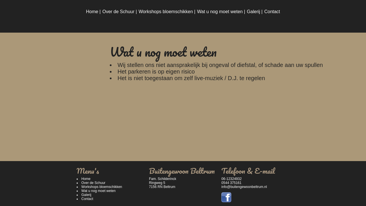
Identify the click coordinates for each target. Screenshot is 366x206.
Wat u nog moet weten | (221, 11)
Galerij (86, 195)
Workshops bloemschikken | (167, 11)
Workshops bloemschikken (101, 187)
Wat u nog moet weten (98, 191)
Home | (93, 11)
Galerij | (254, 11)
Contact (272, 11)
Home (86, 179)
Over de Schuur (93, 183)
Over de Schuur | (119, 11)
